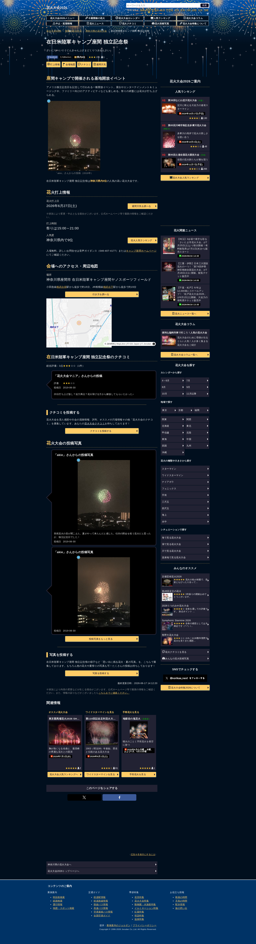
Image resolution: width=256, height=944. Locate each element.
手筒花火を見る (137, 774)
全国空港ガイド (102, 915)
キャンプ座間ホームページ (141, 250)
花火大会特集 (142, 900)
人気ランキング (160, 18)
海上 (164, 515)
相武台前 (61, 286)
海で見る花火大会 (171, 537)
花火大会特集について (193, 23)
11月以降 (191, 393)
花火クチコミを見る (174, 651)
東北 (162, 10)
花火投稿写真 (160, 23)
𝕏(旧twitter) (65, 57)
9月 (188, 387)
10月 (164, 393)
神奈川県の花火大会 (96, 31)
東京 (164, 410)
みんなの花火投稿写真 (175, 658)
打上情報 (53, 64)
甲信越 (169, 10)
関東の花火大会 (73, 31)
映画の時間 (181, 897)
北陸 (176, 10)
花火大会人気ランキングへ (64, 774)
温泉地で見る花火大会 (174, 557)
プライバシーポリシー (144, 925)
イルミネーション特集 (146, 908)
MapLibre (121, 344)
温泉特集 (139, 919)
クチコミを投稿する (101, 431)
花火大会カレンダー (128, 18)
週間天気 (99, 64)
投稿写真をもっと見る (101, 639)
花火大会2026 (56, 7)
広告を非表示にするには (143, 854)
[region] (101, 322)
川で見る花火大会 (171, 551)
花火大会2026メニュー (62, 18)
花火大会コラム (193, 18)
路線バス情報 (101, 904)
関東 (142, 10)
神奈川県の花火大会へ (59, 864)
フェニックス (169, 488)
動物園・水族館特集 (145, 904)
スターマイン (169, 468)
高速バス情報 (101, 908)
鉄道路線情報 (101, 900)
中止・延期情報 (62, 23)
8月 (164, 387)
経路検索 (57, 900)
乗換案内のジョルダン (118, 925)
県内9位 (79, 57)
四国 (194, 10)
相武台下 (108, 286)
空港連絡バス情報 (103, 911)
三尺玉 (165, 501)
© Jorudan (146, 344)
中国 (188, 10)
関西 (148, 10)
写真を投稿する (101, 673)
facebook (52, 57)
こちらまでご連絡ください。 (114, 693)
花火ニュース (95, 23)
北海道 (155, 10)
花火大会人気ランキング (184, 177)
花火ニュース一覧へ (184, 313)
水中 (164, 521)
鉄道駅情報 (100, 897)
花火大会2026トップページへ (63, 871)
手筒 (164, 495)
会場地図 (69, 64)
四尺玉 (165, 508)
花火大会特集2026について (184, 687)
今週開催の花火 (95, 18)
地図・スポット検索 (63, 908)
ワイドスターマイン (172, 475)
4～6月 (165, 380)
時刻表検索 (59, 897)
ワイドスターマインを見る (101, 774)
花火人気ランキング (141, 240)
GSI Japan (134, 344)
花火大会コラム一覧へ (184, 354)
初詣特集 (139, 915)
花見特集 (139, 897)
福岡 (197, 410)
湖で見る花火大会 (171, 544)
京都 (180, 410)
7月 (188, 380)
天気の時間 (181, 900)
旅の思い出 (181, 908)
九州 (200, 10)
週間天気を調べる (141, 206)
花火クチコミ (127, 23)
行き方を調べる (101, 294)
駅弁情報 (180, 904)
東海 (182, 10)
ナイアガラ (168, 482)
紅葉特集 (139, 911)
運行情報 (57, 904)
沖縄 (206, 10)
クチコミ (84, 64)
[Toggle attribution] (154, 344)
